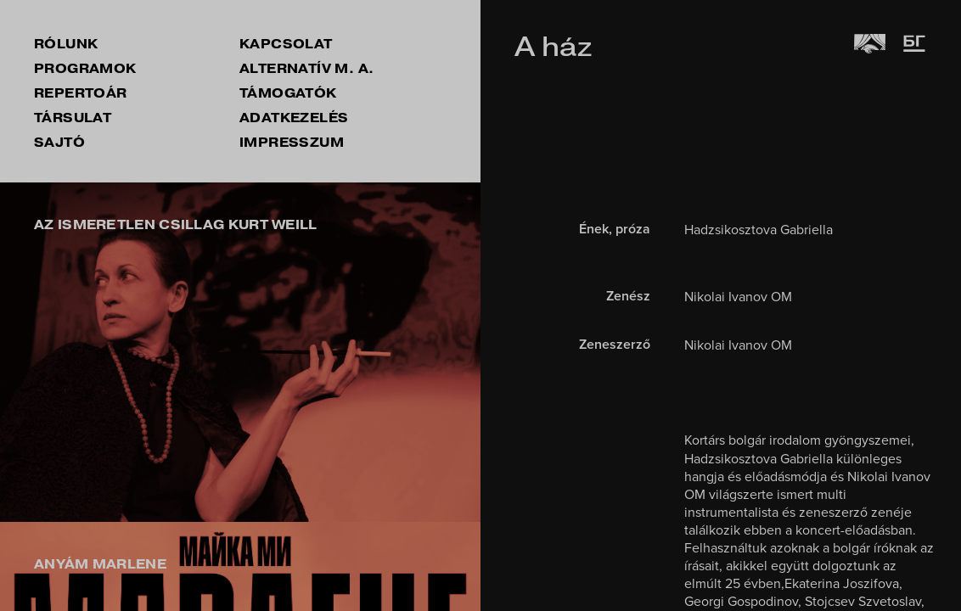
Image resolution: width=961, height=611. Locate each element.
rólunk (66, 44)
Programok (85, 68)
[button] (34, 352)
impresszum (291, 142)
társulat (72, 117)
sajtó (59, 142)
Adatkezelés (293, 117)
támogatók (288, 93)
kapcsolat (286, 44)
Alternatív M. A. (306, 68)
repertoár (80, 93)
